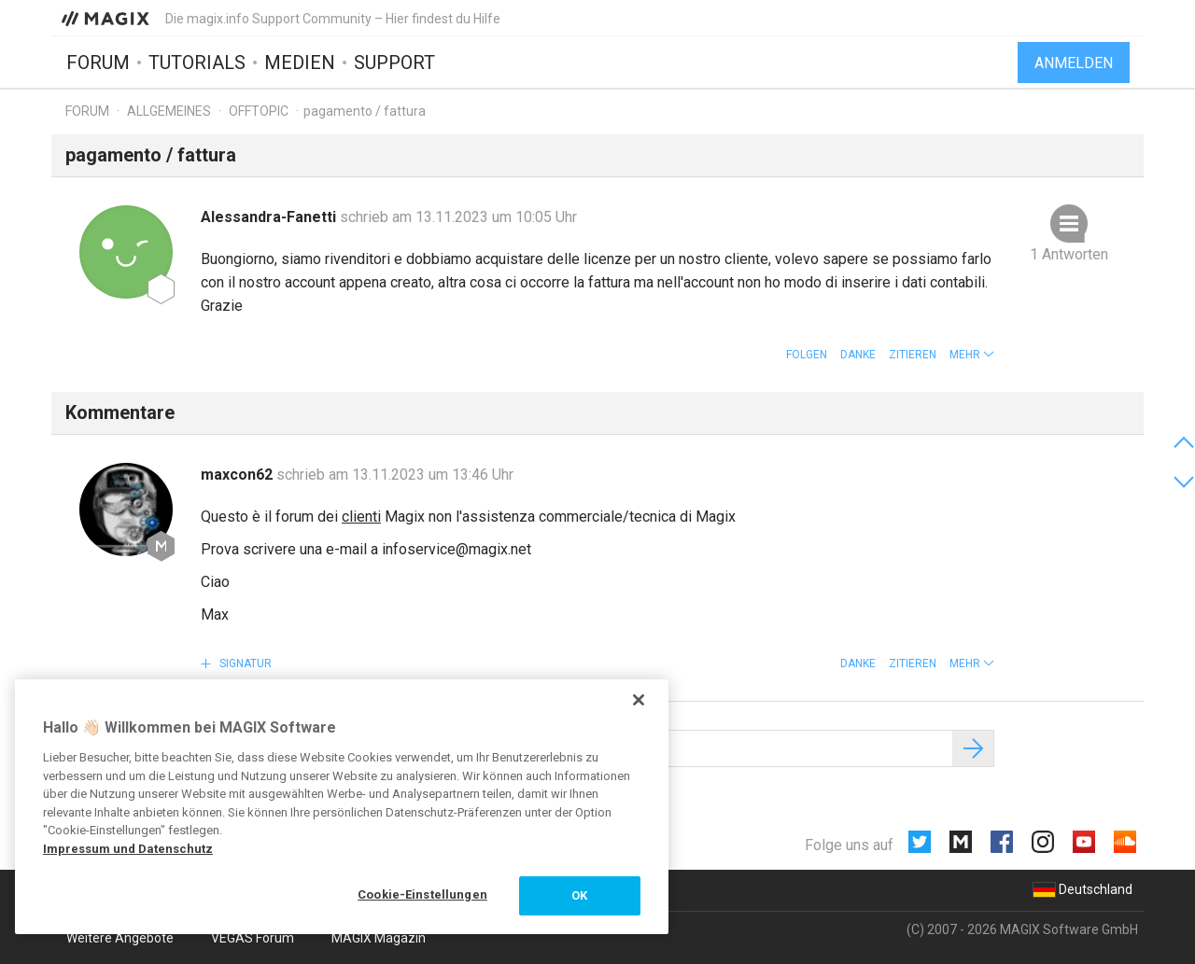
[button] (971, 354)
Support (394, 62)
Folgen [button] (806, 354)
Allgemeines (169, 111)
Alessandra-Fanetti (270, 217)
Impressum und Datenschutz (128, 849)
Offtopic (258, 111)
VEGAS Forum (252, 937)
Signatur (244, 663)
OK (579, 895)
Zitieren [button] (912, 354)
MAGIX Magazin (378, 937)
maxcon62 (238, 474)
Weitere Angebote (120, 937)
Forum (98, 62)
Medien (299, 62)
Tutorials (197, 62)
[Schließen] (638, 699)
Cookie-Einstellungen (422, 894)
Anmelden (1073, 63)
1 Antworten (1069, 254)
